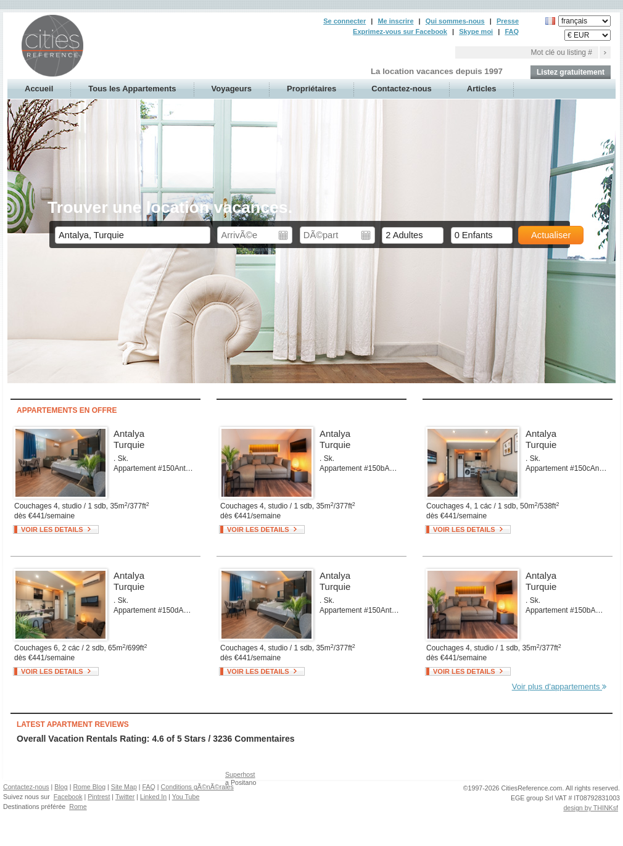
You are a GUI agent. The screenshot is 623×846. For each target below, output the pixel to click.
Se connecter (344, 21)
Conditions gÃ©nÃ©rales (197, 786)
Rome (77, 806)
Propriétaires (311, 88)
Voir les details (52, 529)
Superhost (240, 774)
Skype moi (476, 31)
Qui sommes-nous (455, 21)
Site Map (124, 786)
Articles (482, 88)
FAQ (512, 31)
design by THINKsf (590, 807)
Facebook (68, 796)
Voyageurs (232, 88)
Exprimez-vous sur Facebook (400, 31)
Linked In (153, 796)
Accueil (39, 88)
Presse (508, 21)
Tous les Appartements (132, 88)
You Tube (186, 796)
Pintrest (99, 796)
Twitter (124, 796)
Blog (60, 786)
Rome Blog (89, 786)
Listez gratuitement (570, 72)
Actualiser (551, 235)
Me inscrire (395, 21)
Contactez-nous (401, 88)
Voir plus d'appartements (559, 686)
